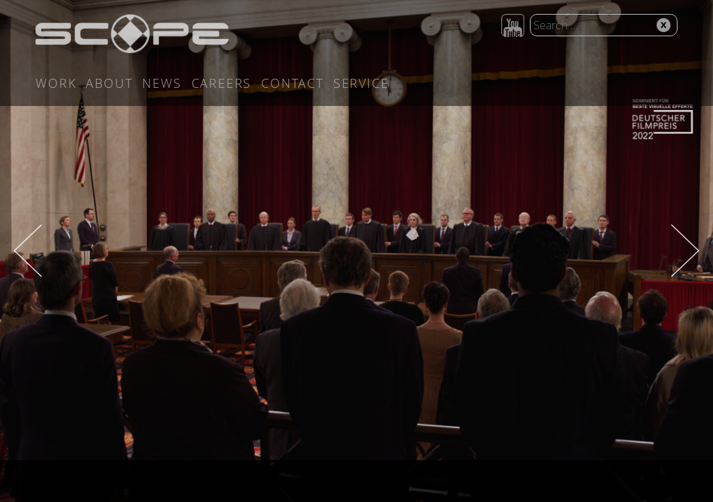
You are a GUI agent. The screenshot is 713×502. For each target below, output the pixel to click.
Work (56, 83)
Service (361, 83)
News (161, 83)
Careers (221, 83)
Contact (292, 83)
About (109, 83)
